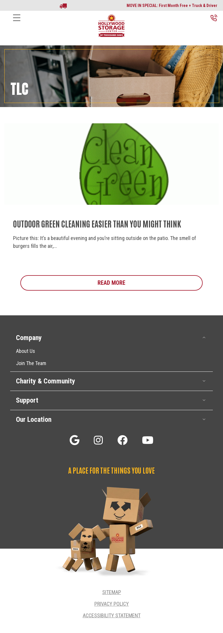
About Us (25, 351)
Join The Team (31, 363)
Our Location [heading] (33, 419)
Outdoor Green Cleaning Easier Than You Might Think (97, 223)
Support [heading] (27, 400)
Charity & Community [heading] (45, 381)
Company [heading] (29, 338)
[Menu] (17, 22)
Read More (150, 282)
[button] (204, 337)
